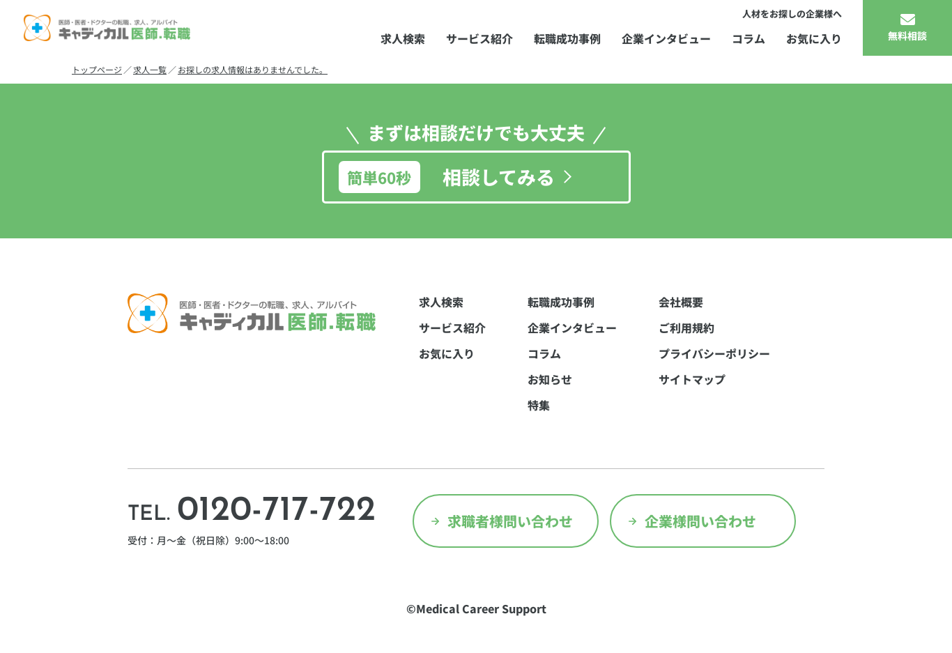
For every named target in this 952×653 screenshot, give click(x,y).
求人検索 (403, 38)
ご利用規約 (686, 327)
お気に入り (814, 38)
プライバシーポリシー (714, 353)
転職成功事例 (567, 38)
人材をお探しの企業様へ (792, 13)
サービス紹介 (479, 38)
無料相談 (907, 36)
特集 (539, 405)
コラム (748, 38)
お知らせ (550, 379)
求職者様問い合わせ (510, 521)
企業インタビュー (666, 38)
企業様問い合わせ (700, 521)
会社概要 (681, 301)
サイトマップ (692, 379)
